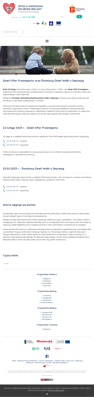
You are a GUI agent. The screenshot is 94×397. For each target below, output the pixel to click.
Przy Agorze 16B (47, 312)
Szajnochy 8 (47, 285)
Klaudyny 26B (47, 298)
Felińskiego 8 (47, 281)
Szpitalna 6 (47, 329)
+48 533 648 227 (12, 141)
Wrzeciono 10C (47, 317)
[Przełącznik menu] (47, 41)
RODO (14, 360)
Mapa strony (70, 360)
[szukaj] (79, 16)
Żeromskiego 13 (47, 319)
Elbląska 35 (47, 278)
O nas (6, 263)
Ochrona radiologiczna (46, 360)
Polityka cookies (60, 360)
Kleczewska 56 (47, 300)
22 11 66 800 (28, 17)
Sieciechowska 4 (47, 314)
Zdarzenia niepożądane (59, 362)
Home (3, 60)
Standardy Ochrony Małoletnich (27, 360)
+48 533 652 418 (12, 145)
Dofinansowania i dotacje (43, 362)
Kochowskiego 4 (47, 283)
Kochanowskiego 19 (47, 302)
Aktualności (12, 60)
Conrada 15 (47, 295)
